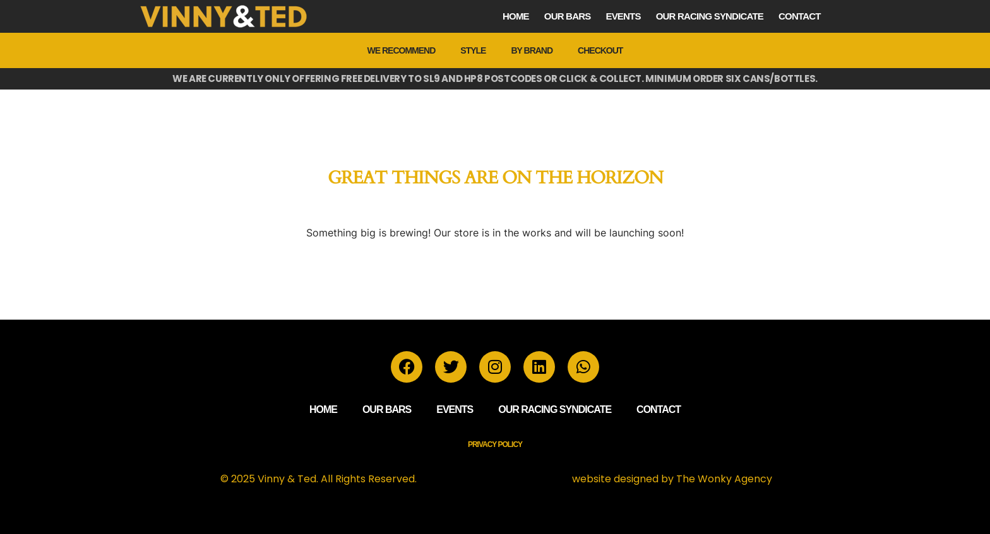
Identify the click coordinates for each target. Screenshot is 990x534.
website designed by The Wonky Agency (672, 479)
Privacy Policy (495, 444)
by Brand (531, 50)
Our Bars (567, 16)
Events (622, 16)
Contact (799, 16)
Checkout (600, 50)
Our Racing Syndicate (709, 16)
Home (516, 16)
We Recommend (401, 50)
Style (473, 50)
